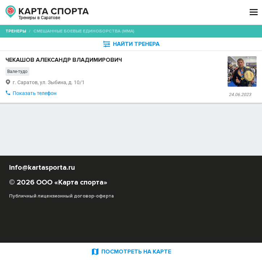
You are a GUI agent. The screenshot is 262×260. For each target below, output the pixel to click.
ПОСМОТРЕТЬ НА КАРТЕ (131, 251)
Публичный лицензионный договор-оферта (61, 196)
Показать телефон (34, 93)
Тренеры (15, 31)
